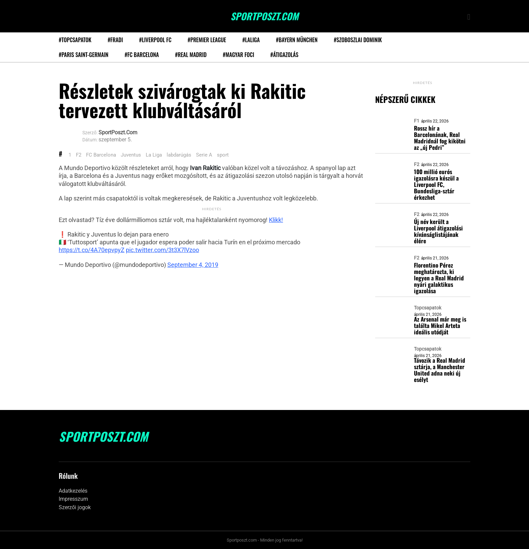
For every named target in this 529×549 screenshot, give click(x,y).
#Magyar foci (238, 55)
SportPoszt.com (264, 16)
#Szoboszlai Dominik (358, 40)
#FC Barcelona (141, 55)
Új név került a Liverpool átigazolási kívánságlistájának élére (438, 231)
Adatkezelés (73, 491)
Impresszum (73, 499)
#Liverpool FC (155, 40)
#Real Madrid (190, 55)
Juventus (131, 155)
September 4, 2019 (192, 264)
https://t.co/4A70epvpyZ (91, 249)
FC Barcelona (101, 155)
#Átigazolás (284, 55)
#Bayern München (296, 40)
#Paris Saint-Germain (83, 55)
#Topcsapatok (75, 40)
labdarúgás (179, 155)
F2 (78, 155)
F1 (416, 120)
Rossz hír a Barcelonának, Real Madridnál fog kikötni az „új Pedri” (440, 137)
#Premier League (207, 40)
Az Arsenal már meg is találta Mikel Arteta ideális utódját (440, 325)
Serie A (204, 155)
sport (223, 155)
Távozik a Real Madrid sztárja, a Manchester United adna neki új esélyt (439, 370)
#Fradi (115, 40)
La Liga (154, 155)
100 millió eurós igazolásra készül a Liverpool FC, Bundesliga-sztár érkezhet (436, 184)
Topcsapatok (427, 307)
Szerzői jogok (75, 507)
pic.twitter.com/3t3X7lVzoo (162, 249)
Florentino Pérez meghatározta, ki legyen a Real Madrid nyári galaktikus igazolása (439, 278)
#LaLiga (251, 40)
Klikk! (276, 219)
